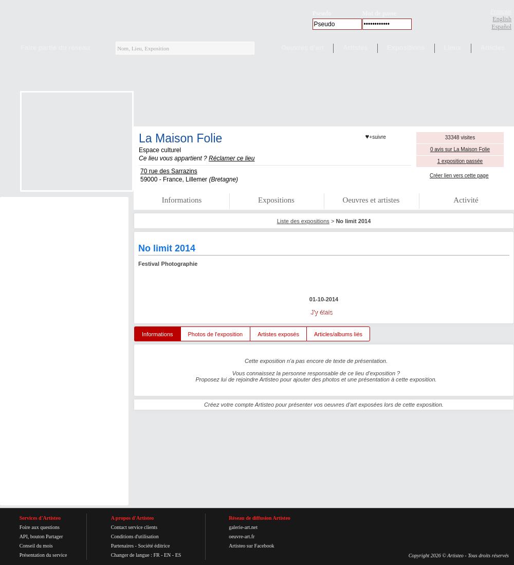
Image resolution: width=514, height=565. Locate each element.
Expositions (406, 47)
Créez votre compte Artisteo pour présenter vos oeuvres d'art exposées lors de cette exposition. (324, 405)
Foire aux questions (40, 527)
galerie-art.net (243, 527)
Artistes (355, 47)
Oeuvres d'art (302, 47)
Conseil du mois (36, 546)
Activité (465, 200)
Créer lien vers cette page (459, 175)
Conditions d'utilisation (135, 536)
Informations (181, 200)
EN (167, 555)
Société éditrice (154, 546)
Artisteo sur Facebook (251, 546)
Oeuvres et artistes (371, 200)
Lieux (453, 47)
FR (156, 555)
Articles (493, 47)
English (501, 19)
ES (178, 555)
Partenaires (122, 546)
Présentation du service (43, 555)
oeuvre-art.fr (241, 536)
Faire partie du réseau (55, 47)
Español (501, 26)
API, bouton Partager (41, 536)
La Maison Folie (180, 138)
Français (500, 11)
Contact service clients (134, 527)
